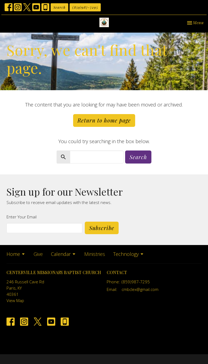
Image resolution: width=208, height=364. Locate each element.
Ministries (94, 254)
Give (38, 254)
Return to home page (104, 120)
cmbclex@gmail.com (140, 289)
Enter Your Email (21, 216)
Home (15, 254)
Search (59, 7)
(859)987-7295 (85, 7)
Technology (128, 254)
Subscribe (101, 227)
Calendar (63, 254)
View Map (15, 300)
